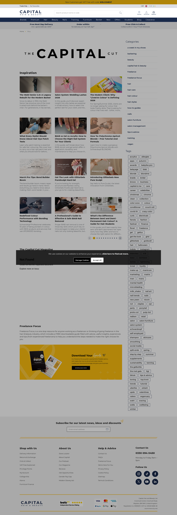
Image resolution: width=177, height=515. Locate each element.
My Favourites (34, 6)
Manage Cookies (82, 260)
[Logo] (30, 13)
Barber (99, 20)
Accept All (97, 260)
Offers (117, 20)
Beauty (55, 20)
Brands (23, 20)
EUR (152, 6)
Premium (35, 20)
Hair (45, 20)
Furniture (87, 20)
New (108, 20)
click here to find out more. (115, 254)
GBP (144, 6)
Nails (65, 20)
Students (129, 20)
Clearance (150, 20)
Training (75, 20)
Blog (139, 20)
